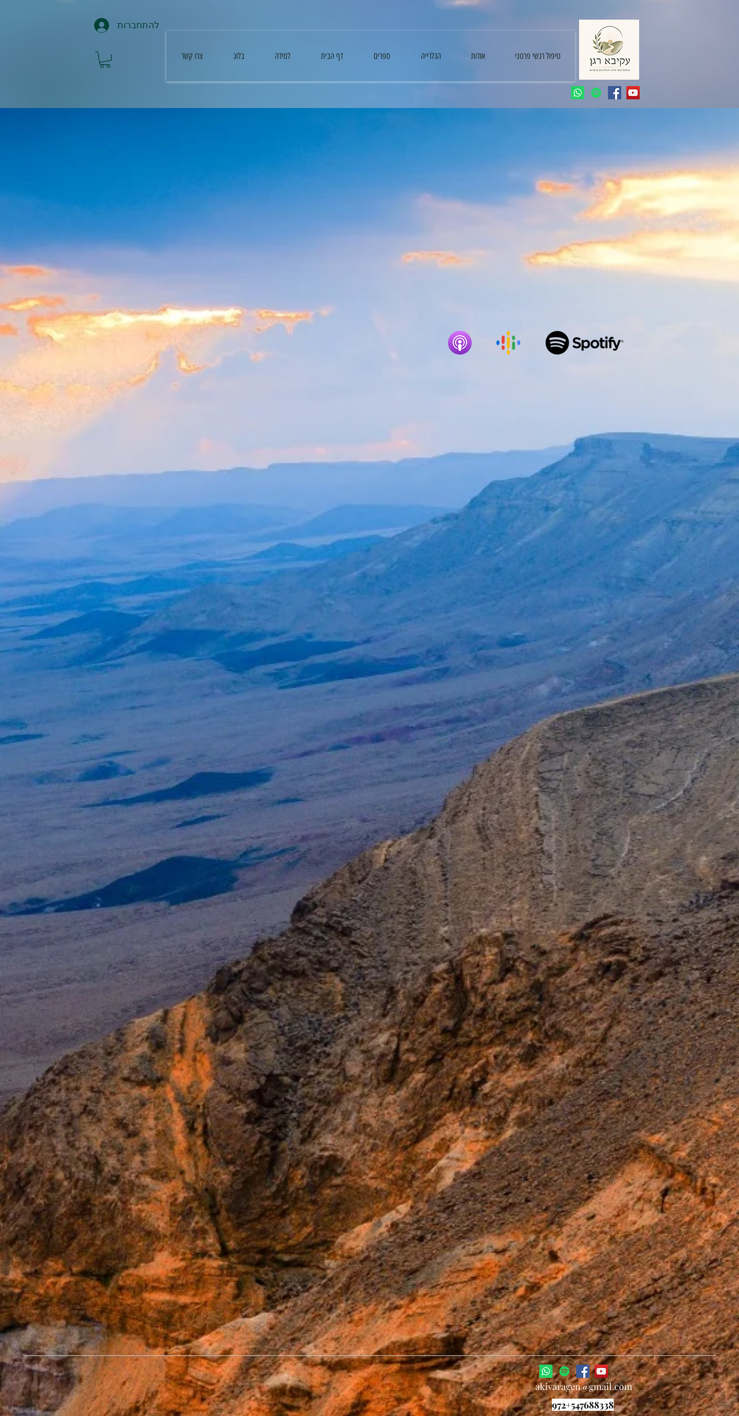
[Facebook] (614, 92)
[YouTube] (633, 92)
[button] (105, 59)
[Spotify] (596, 92)
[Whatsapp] (577, 92)
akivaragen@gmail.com (583, 1386)
